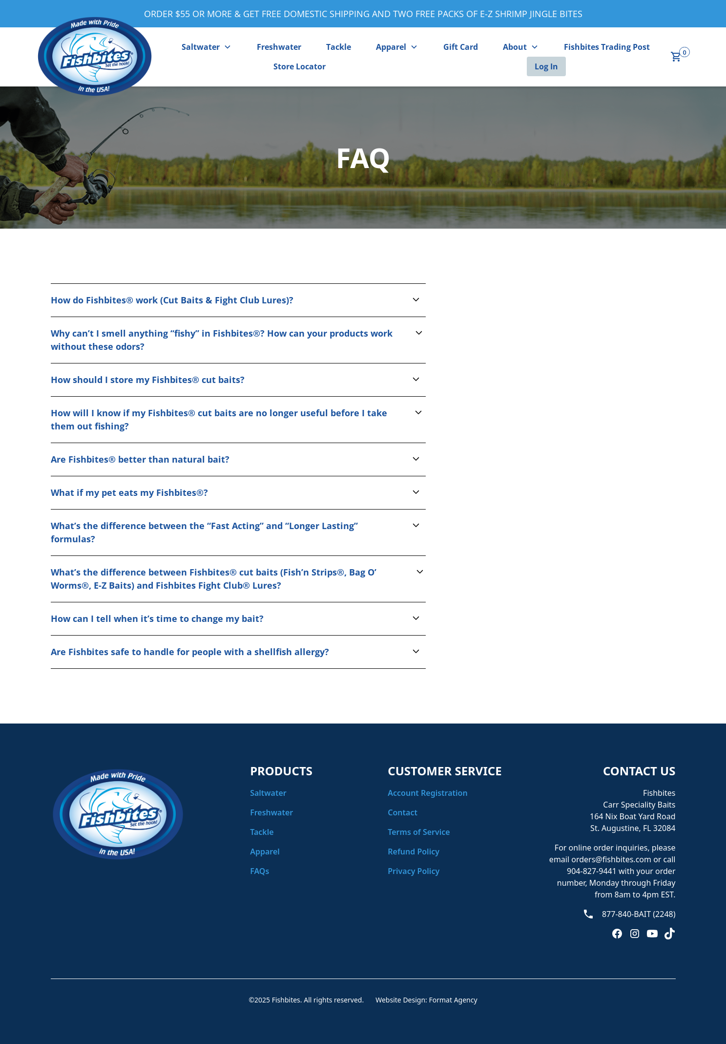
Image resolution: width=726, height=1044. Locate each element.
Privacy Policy (413, 871)
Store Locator (299, 66)
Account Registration (427, 793)
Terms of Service (419, 832)
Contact (402, 812)
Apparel (265, 851)
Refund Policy (413, 851)
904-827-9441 (593, 871)
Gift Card (460, 47)
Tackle (338, 47)
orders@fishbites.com (611, 859)
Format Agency (453, 999)
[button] (206, 47)
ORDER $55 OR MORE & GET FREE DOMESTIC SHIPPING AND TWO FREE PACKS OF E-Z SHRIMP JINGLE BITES (363, 14)
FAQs (259, 871)
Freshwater (279, 47)
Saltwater (268, 793)
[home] (94, 56)
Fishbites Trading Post (607, 47)
